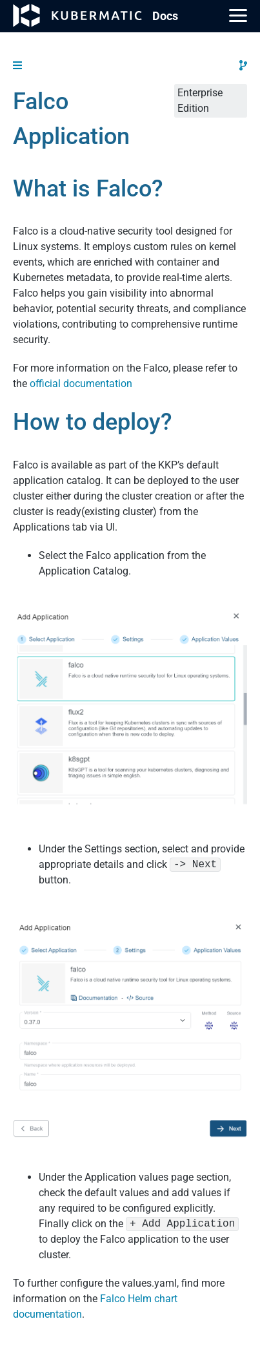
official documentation (81, 383)
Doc (165, 16)
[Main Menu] (238, 15)
